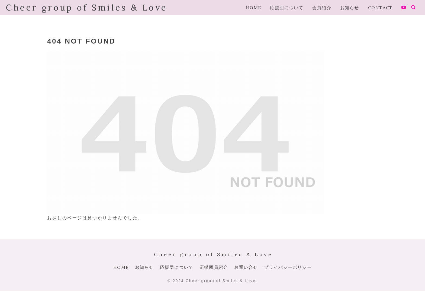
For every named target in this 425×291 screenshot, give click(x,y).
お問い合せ (246, 267)
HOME (121, 267)
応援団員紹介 (213, 267)
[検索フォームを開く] (413, 7)
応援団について (176, 267)
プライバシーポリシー (288, 267)
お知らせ (144, 267)
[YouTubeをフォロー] (403, 7)
